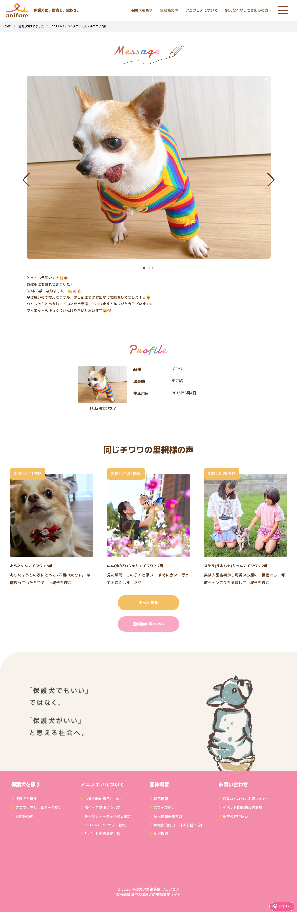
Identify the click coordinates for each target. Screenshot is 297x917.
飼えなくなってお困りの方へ (248, 10)
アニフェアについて (201, 10)
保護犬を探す (142, 10)
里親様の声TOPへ (148, 624)
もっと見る (148, 602)
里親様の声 (169, 10)
